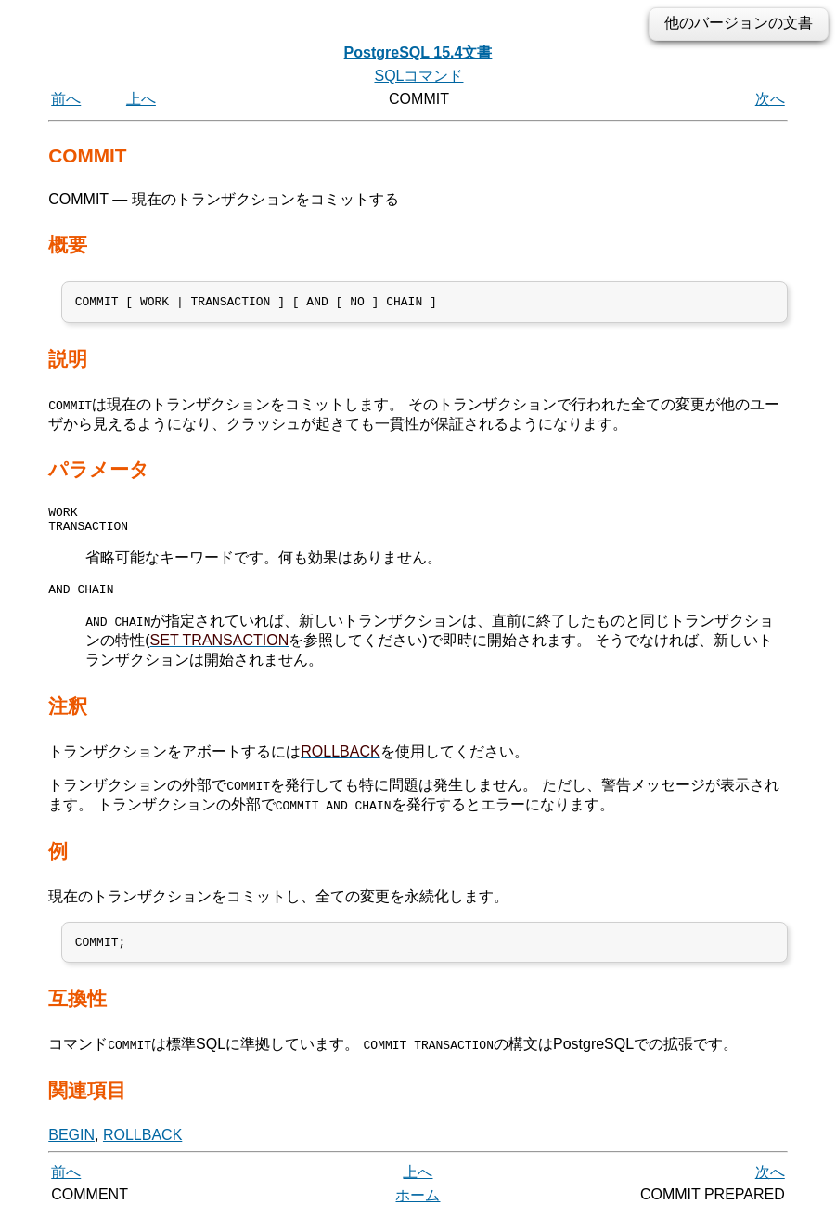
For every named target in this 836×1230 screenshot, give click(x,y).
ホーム (417, 1209)
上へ (141, 99)
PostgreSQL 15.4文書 (418, 52)
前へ (66, 99)
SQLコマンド (418, 76)
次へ (770, 99)
